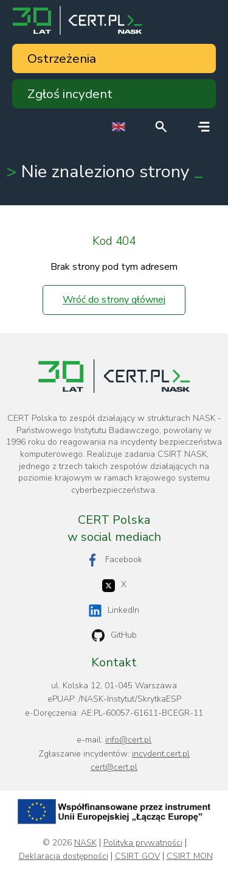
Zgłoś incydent (69, 93)
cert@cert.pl (114, 767)
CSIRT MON (190, 856)
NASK (85, 843)
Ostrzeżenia (61, 58)
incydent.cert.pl (161, 754)
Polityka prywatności (142, 843)
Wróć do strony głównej (114, 299)
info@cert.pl (128, 740)
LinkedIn (114, 610)
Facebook (114, 560)
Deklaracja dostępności (63, 856)
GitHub (114, 635)
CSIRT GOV (137, 856)
